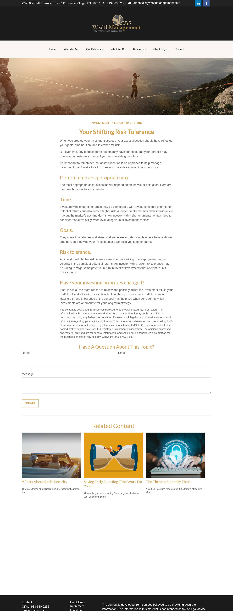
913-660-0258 (114, 3)
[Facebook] (206, 3)
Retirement (77, 606)
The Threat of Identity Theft (168, 481)
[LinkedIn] (198, 3)
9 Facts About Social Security (44, 481)
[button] (52, 49)
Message (28, 374)
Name (26, 352)
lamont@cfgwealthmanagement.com (154, 3)
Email (121, 352)
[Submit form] (30, 403)
